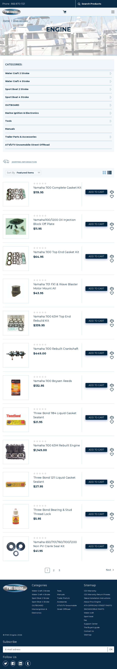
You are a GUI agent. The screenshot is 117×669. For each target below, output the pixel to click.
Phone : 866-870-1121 (13, 3)
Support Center (91, 624)
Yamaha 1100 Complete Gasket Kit (57, 187)
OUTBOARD (12, 105)
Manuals (10, 129)
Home (6, 20)
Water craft (89, 613)
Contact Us (89, 631)
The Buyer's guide (91, 627)
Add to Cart (96, 192)
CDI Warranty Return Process (97, 594)
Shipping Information (20, 161)
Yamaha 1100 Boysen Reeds (52, 381)
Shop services (20, 20)
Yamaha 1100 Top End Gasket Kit (56, 252)
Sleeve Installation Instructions (97, 598)
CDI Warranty (90, 591)
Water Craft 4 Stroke (17, 81)
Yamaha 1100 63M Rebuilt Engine (56, 445)
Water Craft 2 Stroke (17, 73)
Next (110, 569)
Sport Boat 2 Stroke (16, 89)
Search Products (91, 3)
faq (85, 620)
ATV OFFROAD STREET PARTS (98, 605)
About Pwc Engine (92, 602)
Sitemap (87, 635)
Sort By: (11, 172)
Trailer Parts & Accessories (20, 136)
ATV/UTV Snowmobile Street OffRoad (27, 144)
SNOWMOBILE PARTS (94, 609)
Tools (8, 121)
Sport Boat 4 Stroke (17, 97)
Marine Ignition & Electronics (22, 113)
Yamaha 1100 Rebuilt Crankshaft (55, 348)
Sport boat (88, 616)
